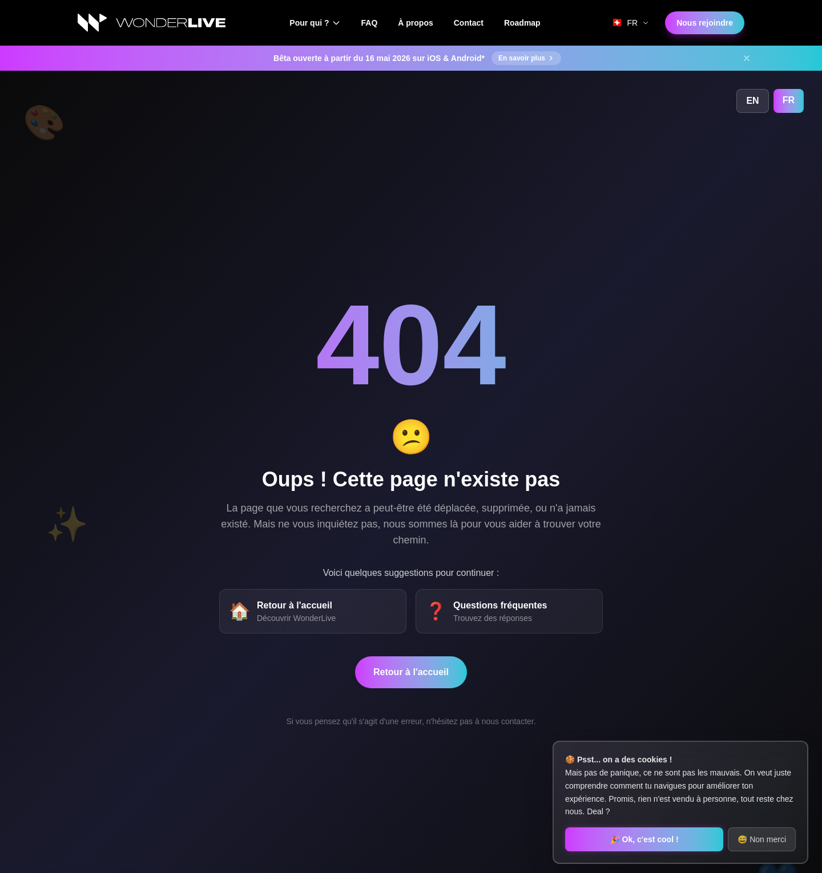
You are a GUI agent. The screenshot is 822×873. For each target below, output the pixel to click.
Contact (468, 22)
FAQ (369, 22)
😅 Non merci (762, 839)
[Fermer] (747, 58)
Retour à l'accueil (411, 672)
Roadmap (522, 22)
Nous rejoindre (704, 22)
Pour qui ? (314, 22)
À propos (415, 22)
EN (752, 100)
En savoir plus (526, 58)
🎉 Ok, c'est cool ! (644, 839)
